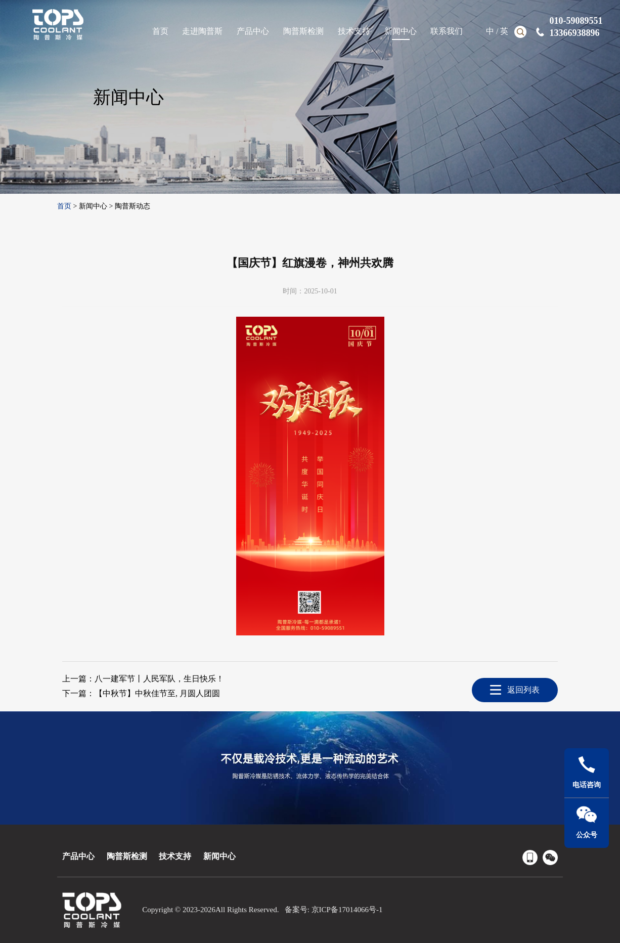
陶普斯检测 (127, 856)
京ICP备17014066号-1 (347, 910)
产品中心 (78, 856)
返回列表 (523, 689)
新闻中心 (93, 206)
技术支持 (175, 856)
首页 (64, 206)
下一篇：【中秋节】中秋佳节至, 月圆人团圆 (141, 693)
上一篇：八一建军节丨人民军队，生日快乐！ (143, 678)
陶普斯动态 (132, 206)
